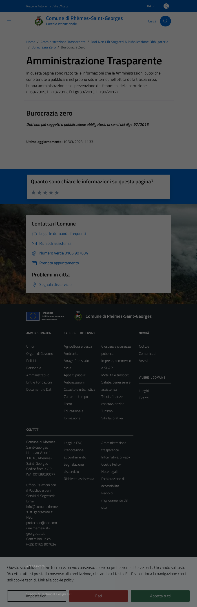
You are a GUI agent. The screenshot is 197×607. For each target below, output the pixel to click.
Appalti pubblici (75, 375)
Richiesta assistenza (79, 478)
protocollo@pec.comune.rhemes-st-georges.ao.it (41, 528)
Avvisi (143, 360)
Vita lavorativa (112, 418)
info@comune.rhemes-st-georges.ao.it (42, 509)
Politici (31, 360)
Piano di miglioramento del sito (114, 500)
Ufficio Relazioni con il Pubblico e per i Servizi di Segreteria (41, 490)
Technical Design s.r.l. (56, 594)
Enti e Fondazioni (39, 382)
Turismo (107, 411)
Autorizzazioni (74, 382)
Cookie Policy (111, 464)
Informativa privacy (115, 457)
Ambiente (71, 353)
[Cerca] (165, 21)
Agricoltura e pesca (78, 346)
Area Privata (35, 566)
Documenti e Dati (39, 389)
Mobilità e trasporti (115, 375)
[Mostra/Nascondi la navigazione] (9, 20)
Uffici (30, 346)
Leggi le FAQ (73, 442)
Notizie (144, 346)
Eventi (143, 398)
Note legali (109, 471)
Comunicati (147, 353)
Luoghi (144, 390)
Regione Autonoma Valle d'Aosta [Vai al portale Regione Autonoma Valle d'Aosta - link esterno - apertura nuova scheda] (47, 6)
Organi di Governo (39, 353)
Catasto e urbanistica (79, 389)
